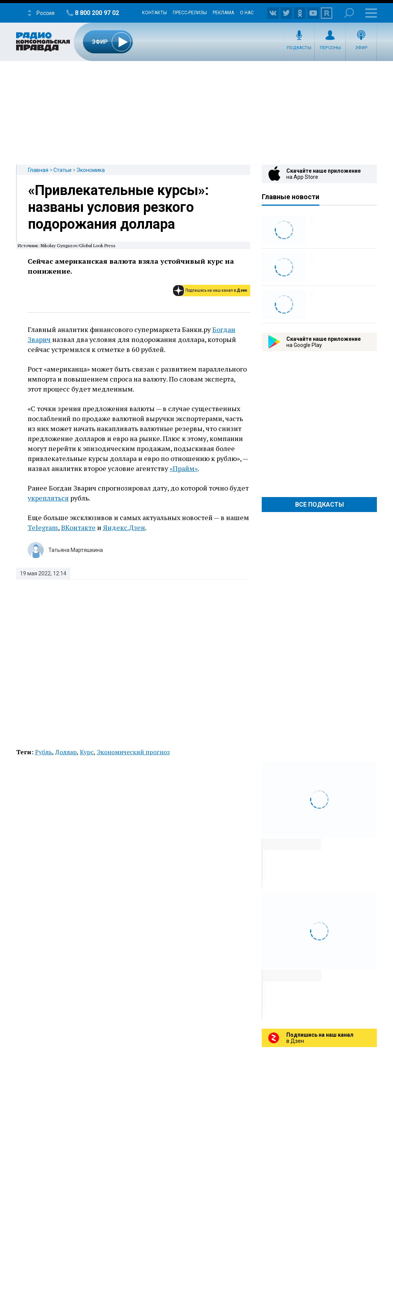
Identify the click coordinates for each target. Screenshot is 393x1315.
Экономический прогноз (133, 752)
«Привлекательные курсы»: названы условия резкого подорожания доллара (118, 207)
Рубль (43, 752)
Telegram (43, 527)
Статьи (62, 170)
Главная (38, 170)
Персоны (330, 47)
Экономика (90, 170)
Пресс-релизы (190, 12)
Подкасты (299, 47)
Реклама (223, 12)
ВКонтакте (78, 527)
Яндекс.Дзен (124, 527)
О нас (247, 12)
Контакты (154, 12)
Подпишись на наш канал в (216, 290)
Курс (87, 752)
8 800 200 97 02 (97, 13)
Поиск (349, 13)
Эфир (361, 47)
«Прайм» (184, 468)
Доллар (66, 752)
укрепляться (48, 497)
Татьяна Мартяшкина (75, 550)
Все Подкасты (319, 504)
